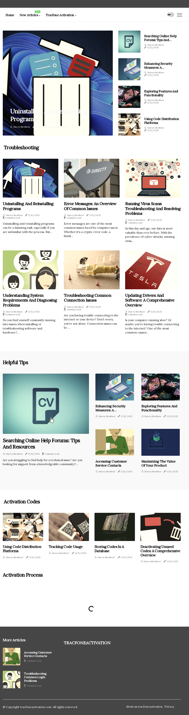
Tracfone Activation (60, 15)
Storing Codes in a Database (108, 549)
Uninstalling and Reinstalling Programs (50, 115)
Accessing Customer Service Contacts (110, 463)
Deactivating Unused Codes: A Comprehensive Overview (158, 551)
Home (10, 15)
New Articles (30, 13)
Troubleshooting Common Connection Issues (87, 298)
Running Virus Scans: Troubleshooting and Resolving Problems (153, 208)
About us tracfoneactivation (144, 706)
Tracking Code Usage (65, 547)
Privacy (169, 706)
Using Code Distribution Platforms (161, 121)
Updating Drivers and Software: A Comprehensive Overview (149, 300)
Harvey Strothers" (15, 556)
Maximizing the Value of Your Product (159, 463)
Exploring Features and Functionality (161, 93)
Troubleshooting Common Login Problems (35, 676)
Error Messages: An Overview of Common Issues (90, 206)
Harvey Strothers (21, 126)
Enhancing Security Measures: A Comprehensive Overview (158, 69)
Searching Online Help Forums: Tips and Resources (160, 40)
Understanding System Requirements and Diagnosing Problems (30, 300)
